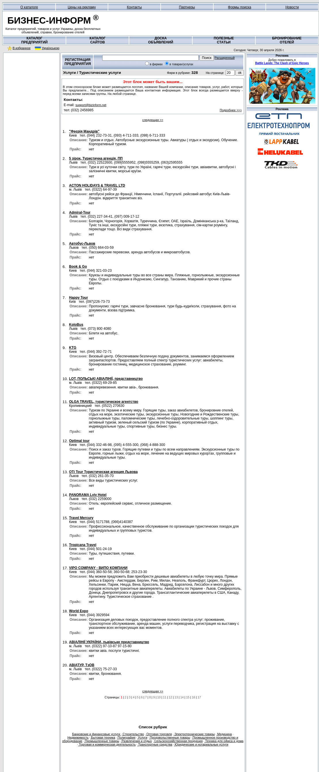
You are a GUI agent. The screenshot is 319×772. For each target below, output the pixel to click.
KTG (72, 348)
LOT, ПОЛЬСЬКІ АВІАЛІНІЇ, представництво (106, 379)
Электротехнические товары (194, 734)
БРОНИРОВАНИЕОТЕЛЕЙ (286, 40)
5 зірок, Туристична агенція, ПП (96, 158)
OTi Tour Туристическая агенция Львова (103, 472)
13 (176, 697)
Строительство (133, 734)
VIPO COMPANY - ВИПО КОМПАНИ (98, 568)
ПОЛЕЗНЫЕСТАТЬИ (224, 40)
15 (187, 697)
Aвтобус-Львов (82, 244)
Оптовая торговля (159, 734)
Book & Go (78, 267)
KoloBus (76, 325)
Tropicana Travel (82, 545)
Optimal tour (79, 441)
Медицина (224, 734)
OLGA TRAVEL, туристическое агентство (103, 402)
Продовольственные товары (169, 737)
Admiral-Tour (79, 212)
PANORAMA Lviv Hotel (88, 495)
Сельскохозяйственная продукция (178, 741)
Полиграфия (126, 737)
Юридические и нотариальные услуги (201, 744)
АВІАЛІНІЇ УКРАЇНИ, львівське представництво (109, 642)
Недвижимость (77, 737)
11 (164, 697)
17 (199, 697)
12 (170, 697)
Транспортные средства (154, 744)
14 (182, 697)
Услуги (142, 737)
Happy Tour (78, 298)
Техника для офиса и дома (224, 741)
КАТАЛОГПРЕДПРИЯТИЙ (34, 40)
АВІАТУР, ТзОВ (81, 665)
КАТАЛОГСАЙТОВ (97, 40)
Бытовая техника (102, 737)
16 (193, 697)
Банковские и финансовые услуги (96, 734)
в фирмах (156, 64)
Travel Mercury (81, 518)
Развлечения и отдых (136, 741)
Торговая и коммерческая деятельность (107, 744)
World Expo (78, 611)
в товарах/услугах (181, 64)
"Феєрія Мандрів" (84, 131)
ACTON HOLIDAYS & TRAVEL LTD (97, 185)
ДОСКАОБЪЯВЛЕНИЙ (160, 40)
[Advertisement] (31, 91)
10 (159, 697)
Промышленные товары (101, 741)
